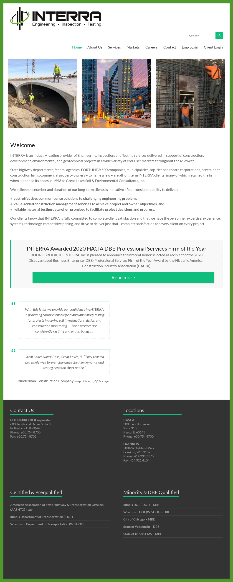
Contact (169, 47)
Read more (123, 277)
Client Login (213, 47)
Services (114, 47)
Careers (151, 47)
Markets (133, 47)
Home (77, 47)
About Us (94, 47)
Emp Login (190, 47)
